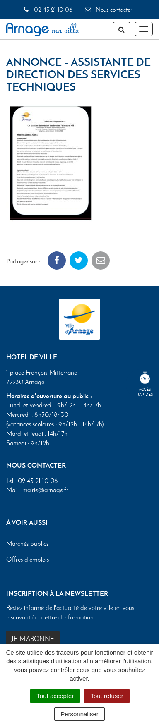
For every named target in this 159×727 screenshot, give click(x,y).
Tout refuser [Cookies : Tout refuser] (106, 695)
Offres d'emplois (27, 559)
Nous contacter (108, 9)
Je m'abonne (33, 639)
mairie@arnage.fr (45, 490)
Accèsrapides (145, 384)
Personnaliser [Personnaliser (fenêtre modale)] (79, 713)
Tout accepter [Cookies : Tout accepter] (55, 695)
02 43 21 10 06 (47, 9)
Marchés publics (27, 544)
